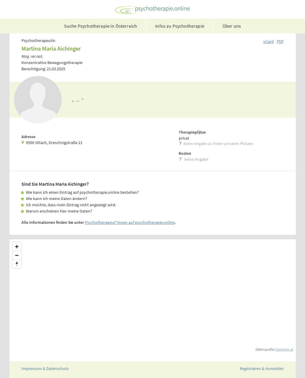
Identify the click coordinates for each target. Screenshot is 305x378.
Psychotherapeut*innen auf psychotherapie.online (130, 222)
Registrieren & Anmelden (262, 368)
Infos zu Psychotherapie (179, 26)
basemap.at (284, 349)
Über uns (231, 26)
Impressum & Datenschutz (45, 368)
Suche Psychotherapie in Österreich (100, 26)
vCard (268, 41)
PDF (280, 41)
